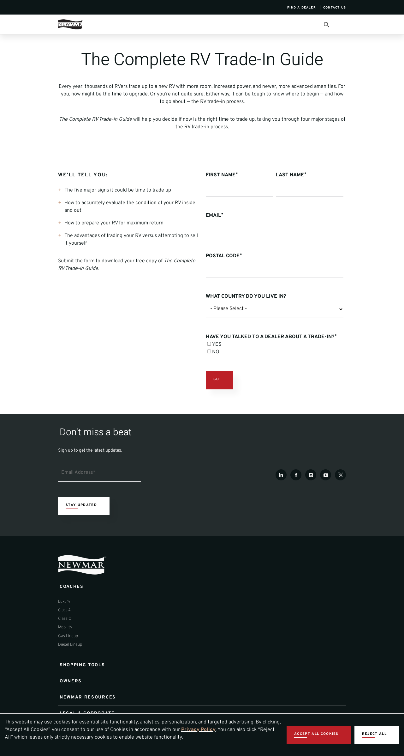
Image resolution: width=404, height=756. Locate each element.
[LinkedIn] (281, 474)
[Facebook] (295, 474)
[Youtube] (325, 474)
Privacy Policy (198, 730)
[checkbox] (274, 348)
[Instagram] (310, 474)
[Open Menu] (343, 24)
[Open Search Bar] (326, 24)
